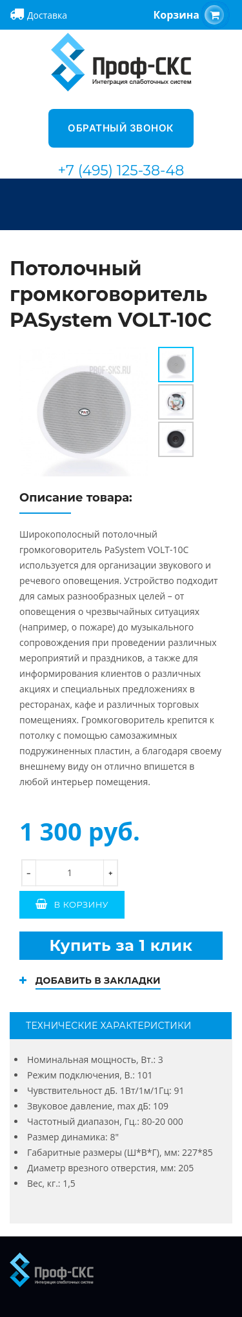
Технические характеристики (109, 1025)
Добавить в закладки (98, 980)
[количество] (69, 872)
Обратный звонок (121, 128)
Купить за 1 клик (120, 945)
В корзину (81, 904)
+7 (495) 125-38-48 (121, 170)
